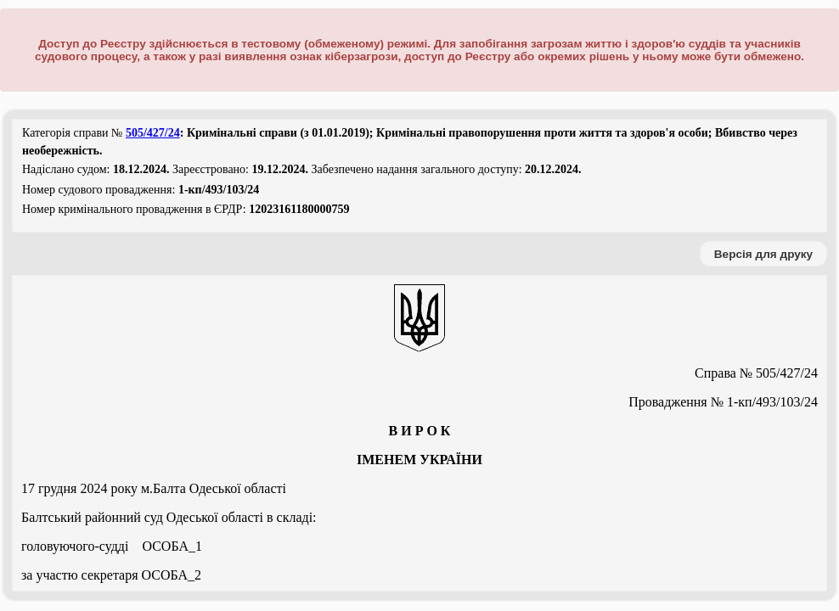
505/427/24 (153, 132)
